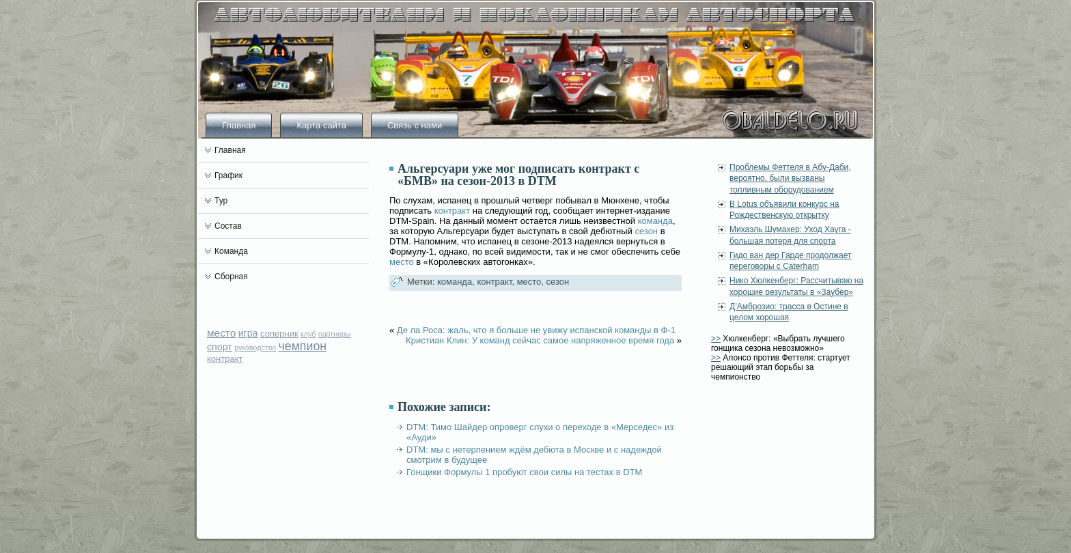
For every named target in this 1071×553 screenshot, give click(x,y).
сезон (646, 231)
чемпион (303, 346)
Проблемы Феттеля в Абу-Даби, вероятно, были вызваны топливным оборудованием (790, 178)
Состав (228, 226)
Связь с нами (414, 125)
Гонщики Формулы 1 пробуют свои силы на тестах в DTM (524, 472)
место (221, 333)
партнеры (334, 334)
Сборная (231, 276)
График (228, 175)
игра (248, 333)
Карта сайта (321, 125)
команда (655, 221)
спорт (219, 346)
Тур (220, 200)
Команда (231, 251)
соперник (279, 333)
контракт (225, 359)
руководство (255, 347)
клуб (308, 334)
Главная (238, 125)
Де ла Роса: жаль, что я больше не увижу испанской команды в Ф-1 (536, 330)
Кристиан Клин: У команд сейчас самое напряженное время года (540, 340)
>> (716, 338)
